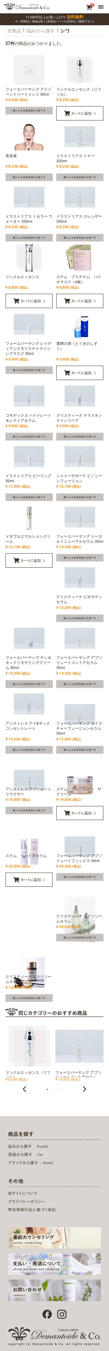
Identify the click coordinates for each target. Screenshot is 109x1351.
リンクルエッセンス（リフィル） (28, 1074)
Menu (101, 6)
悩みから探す (40, 31)
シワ (65, 31)
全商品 (14, 31)
